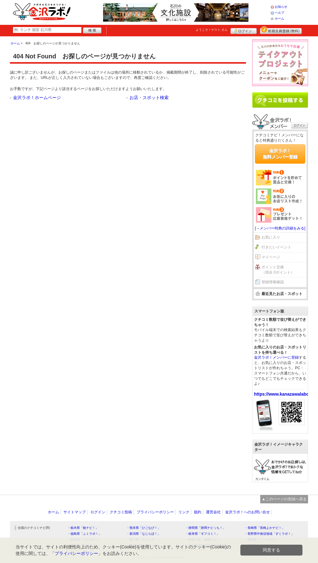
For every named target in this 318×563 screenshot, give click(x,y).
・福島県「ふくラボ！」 (84, 533)
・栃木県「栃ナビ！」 (82, 527)
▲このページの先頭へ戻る (284, 499)
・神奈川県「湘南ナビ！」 (204, 539)
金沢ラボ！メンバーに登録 (276, 357)
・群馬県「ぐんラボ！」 (84, 539)
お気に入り (270, 237)
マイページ (270, 257)
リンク (183, 512)
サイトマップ (74, 512)
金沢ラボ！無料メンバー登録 (280, 153)
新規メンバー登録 (281, 30)
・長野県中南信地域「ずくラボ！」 (269, 533)
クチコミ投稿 (121, 512)
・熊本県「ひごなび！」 (143, 527)
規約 (197, 512)
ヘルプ (279, 12)
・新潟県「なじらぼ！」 (143, 533)
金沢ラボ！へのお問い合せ (247, 512)
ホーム (279, 18)
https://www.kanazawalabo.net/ (286, 394)
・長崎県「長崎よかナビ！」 (264, 527)
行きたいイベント (276, 247)
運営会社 (213, 512)
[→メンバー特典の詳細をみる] (280, 228)
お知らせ (281, 6)
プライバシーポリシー (155, 512)
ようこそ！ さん (212, 29)
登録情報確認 (272, 282)
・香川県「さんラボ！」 (143, 539)
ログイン (243, 30)
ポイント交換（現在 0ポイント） (277, 270)
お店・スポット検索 (149, 97)
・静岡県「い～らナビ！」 (263, 539)
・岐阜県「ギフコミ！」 (202, 533)
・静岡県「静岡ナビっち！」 (205, 527)
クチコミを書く (280, 100)
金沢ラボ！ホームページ (37, 97)
